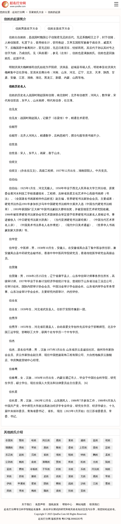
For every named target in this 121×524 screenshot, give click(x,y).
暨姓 (21, 440)
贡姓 (83, 490)
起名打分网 (14, 4)
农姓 (58, 476)
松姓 (83, 462)
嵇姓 (70, 454)
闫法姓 (95, 469)
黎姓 (58, 447)
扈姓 (95, 476)
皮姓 (46, 476)
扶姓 (70, 490)
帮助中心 (67, 504)
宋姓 (9, 476)
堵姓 (58, 454)
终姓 (70, 462)
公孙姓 (9, 462)
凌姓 (58, 490)
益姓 (95, 440)
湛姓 (70, 476)
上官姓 (83, 447)
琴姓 (33, 447)
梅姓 (33, 490)
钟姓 (83, 454)
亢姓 (83, 476)
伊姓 (9, 483)
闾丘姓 (46, 440)
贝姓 (33, 454)
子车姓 (46, 469)
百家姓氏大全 (36, 12)
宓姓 (107, 447)
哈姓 (33, 440)
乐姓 (83, 469)
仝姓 (95, 462)
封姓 (58, 469)
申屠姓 (21, 483)
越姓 (83, 440)
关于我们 (27, 504)
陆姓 (107, 462)
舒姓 (21, 476)
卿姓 (58, 483)
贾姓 (58, 462)
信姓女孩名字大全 (59, 28)
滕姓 (33, 476)
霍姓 (33, 483)
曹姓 (107, 483)
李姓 (21, 490)
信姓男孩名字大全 (26, 28)
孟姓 (107, 454)
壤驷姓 (9, 447)
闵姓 (9, 490)
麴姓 (95, 454)
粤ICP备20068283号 (72, 519)
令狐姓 (34, 469)
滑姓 (21, 447)
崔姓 (46, 454)
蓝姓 (9, 469)
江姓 (95, 483)
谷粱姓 (9, 440)
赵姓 (21, 454)
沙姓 (83, 483)
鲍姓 (21, 462)
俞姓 (33, 462)
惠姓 (46, 447)
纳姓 (107, 469)
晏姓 (95, 447)
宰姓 (107, 476)
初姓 (107, 440)
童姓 (70, 440)
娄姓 (70, 447)
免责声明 (40, 504)
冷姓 (70, 469)
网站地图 (81, 504)
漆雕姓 (46, 462)
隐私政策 (54, 504)
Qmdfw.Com (59, 514)
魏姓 (46, 490)
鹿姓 (58, 440)
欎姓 (21, 469)
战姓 (70, 483)
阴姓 (46, 483)
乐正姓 (9, 454)
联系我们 (94, 504)
